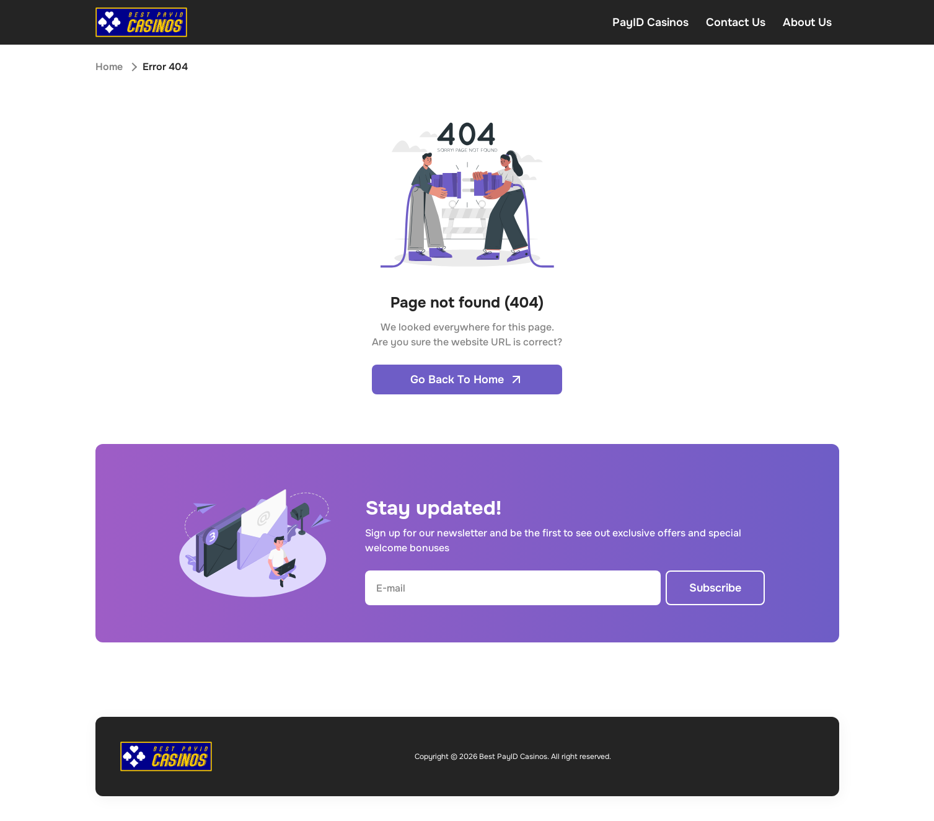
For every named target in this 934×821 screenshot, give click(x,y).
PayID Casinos (650, 22)
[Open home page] (141, 22)
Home (109, 66)
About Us (807, 22)
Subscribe (715, 588)
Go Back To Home (467, 379)
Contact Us (735, 22)
